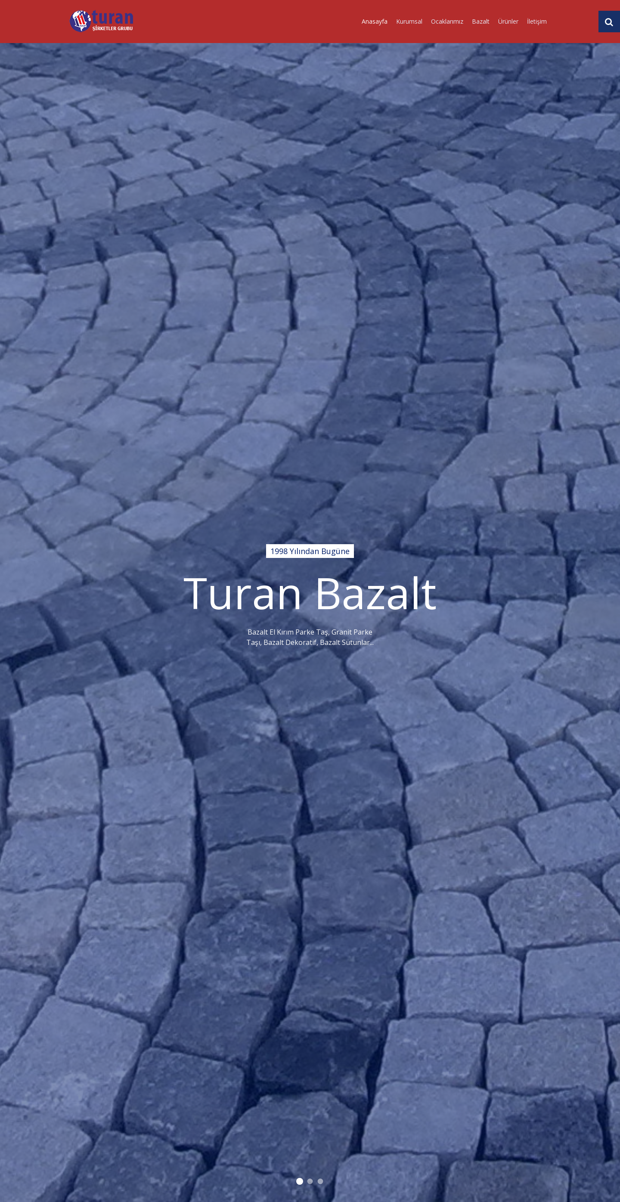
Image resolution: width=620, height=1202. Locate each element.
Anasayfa (375, 21)
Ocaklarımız (447, 21)
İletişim (537, 21)
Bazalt (481, 21)
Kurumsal (409, 21)
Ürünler (508, 21)
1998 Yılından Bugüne (299, 1181)
